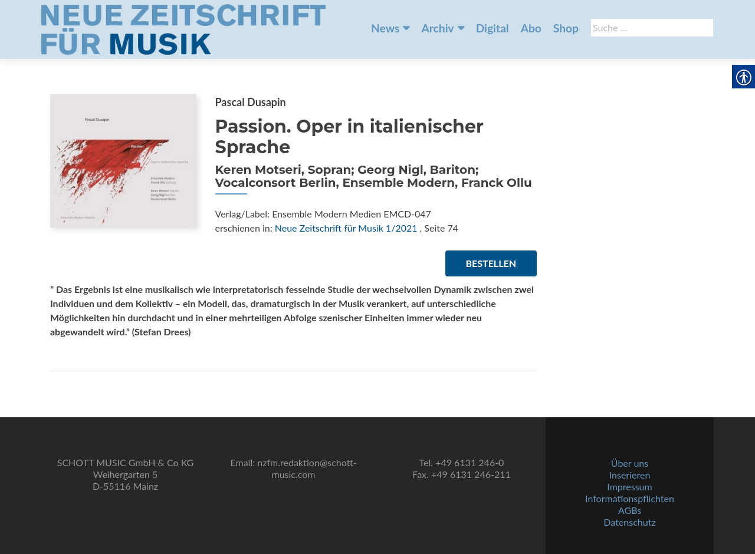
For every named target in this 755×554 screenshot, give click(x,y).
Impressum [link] (629, 486)
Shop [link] (566, 28)
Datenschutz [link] (629, 521)
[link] (183, 28)
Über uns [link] (629, 463)
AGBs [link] (629, 510)
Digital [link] (492, 28)
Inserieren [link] (630, 474)
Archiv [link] (437, 28)
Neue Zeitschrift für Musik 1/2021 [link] (346, 227)
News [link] (385, 28)
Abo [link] (531, 28)
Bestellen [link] (491, 263)
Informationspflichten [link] (629, 498)
